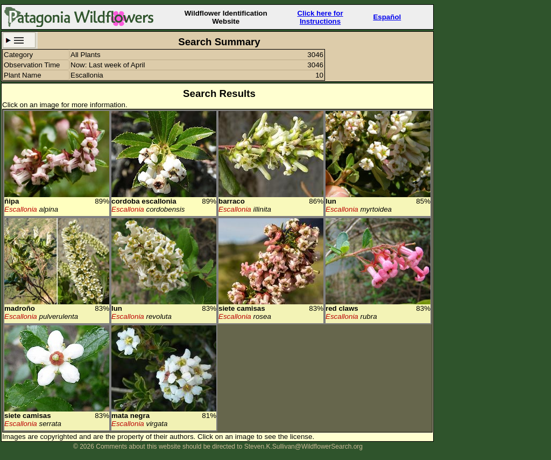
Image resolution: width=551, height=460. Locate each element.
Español (387, 17)
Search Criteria (19, 40)
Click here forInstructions (320, 17)
